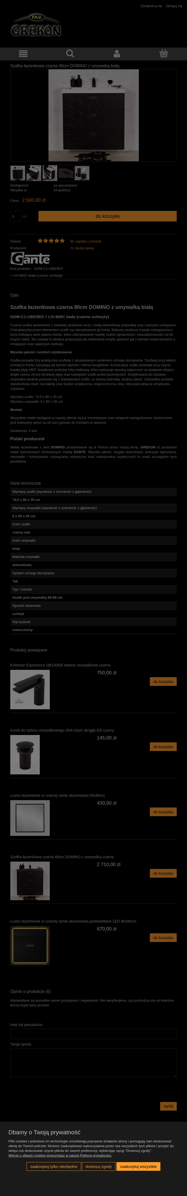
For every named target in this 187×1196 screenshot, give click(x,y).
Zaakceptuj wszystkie (138, 1166)
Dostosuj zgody (99, 1166)
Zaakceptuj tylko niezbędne (53, 1166)
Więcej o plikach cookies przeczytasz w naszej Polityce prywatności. (60, 1155)
